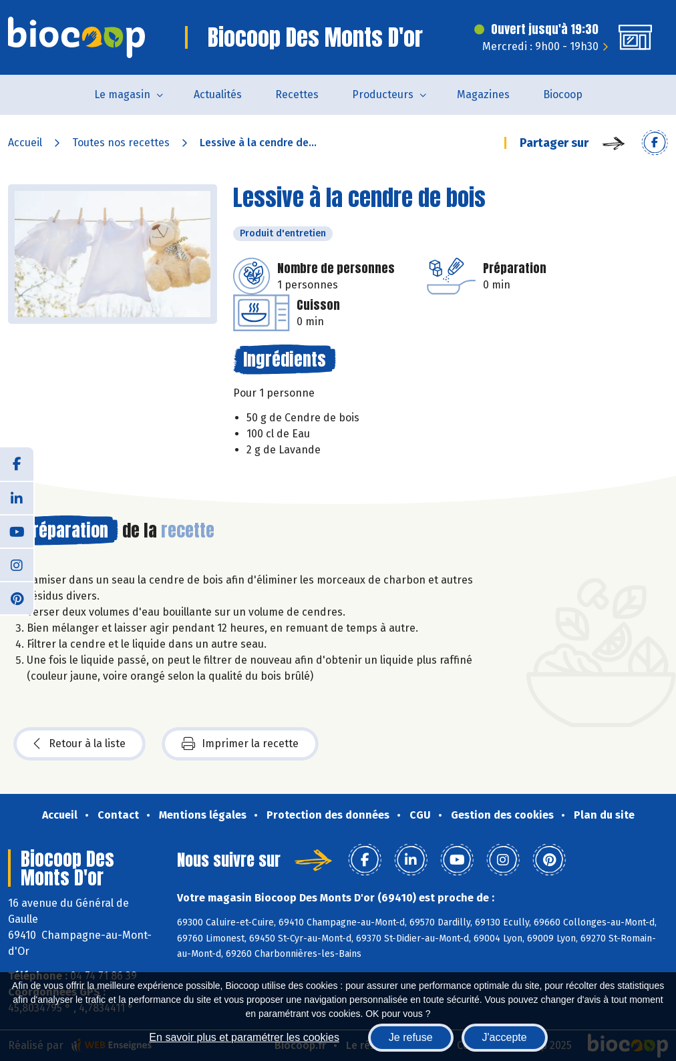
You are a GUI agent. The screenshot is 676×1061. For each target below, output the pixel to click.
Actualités (218, 94)
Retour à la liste (79, 744)
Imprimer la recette (240, 744)
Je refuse (411, 1037)
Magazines (483, 94)
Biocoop (562, 94)
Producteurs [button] (382, 94)
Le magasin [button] (122, 94)
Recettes (297, 94)
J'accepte (504, 1037)
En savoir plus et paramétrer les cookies (244, 1037)
